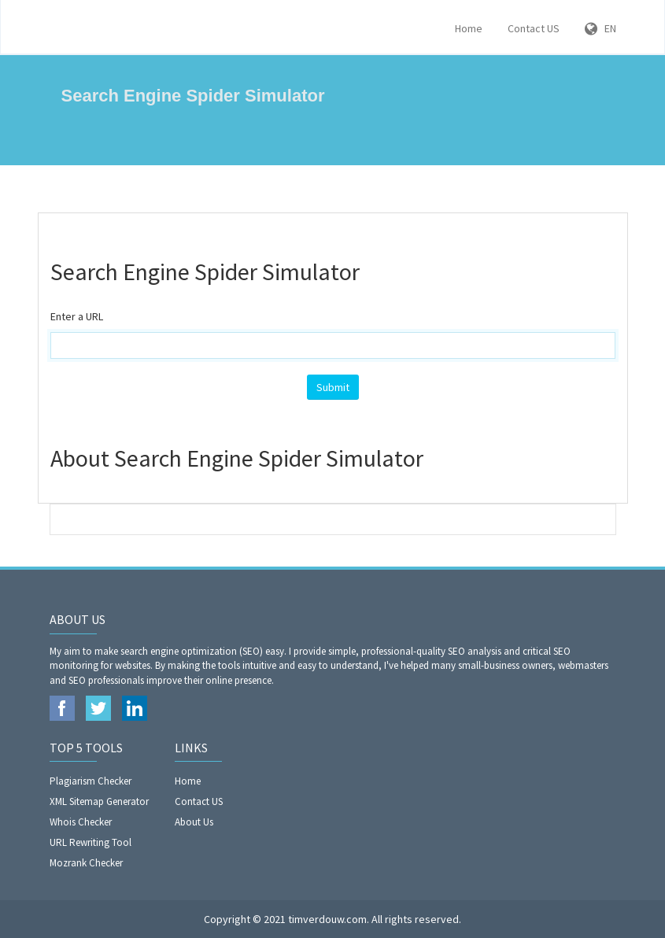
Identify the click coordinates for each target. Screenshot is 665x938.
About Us (194, 822)
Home (468, 28)
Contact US (534, 28)
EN (600, 28)
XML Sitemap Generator (99, 801)
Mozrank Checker (86, 863)
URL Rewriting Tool (90, 842)
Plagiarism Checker (90, 781)
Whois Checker (81, 822)
